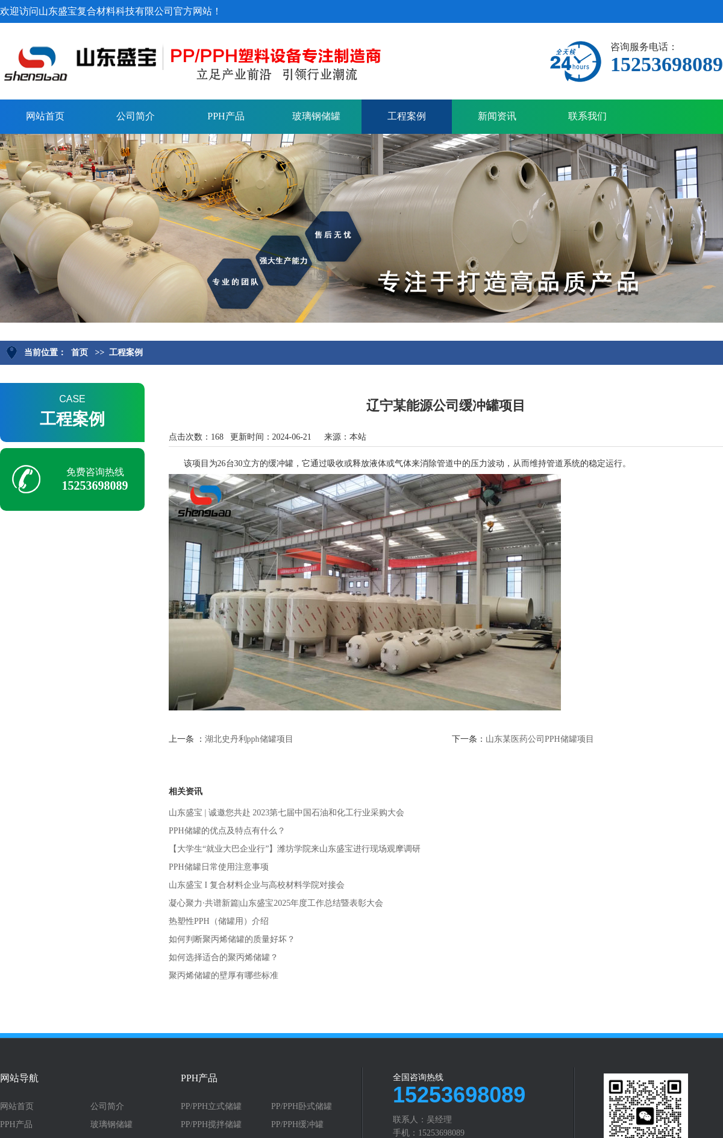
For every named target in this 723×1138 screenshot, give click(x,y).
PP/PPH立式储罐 (211, 1106)
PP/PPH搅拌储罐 (211, 1125)
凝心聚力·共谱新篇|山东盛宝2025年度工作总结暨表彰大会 (276, 903)
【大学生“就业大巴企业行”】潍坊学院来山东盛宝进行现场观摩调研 (295, 848)
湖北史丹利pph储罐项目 (249, 739)
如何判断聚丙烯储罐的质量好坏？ (232, 939)
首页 (79, 352)
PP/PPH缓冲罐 (297, 1125)
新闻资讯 (497, 116)
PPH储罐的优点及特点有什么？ (227, 830)
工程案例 (406, 116)
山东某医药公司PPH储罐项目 (540, 739)
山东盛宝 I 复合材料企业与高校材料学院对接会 (257, 885)
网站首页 (45, 116)
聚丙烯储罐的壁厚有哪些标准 (223, 975)
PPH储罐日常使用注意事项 (219, 866)
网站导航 (19, 1078)
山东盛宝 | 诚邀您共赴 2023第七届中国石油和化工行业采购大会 (286, 812)
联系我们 (587, 116)
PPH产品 (225, 116)
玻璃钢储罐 (316, 116)
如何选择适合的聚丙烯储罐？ (223, 957)
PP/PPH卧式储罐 (301, 1106)
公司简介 (135, 116)
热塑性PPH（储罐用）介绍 (219, 921)
